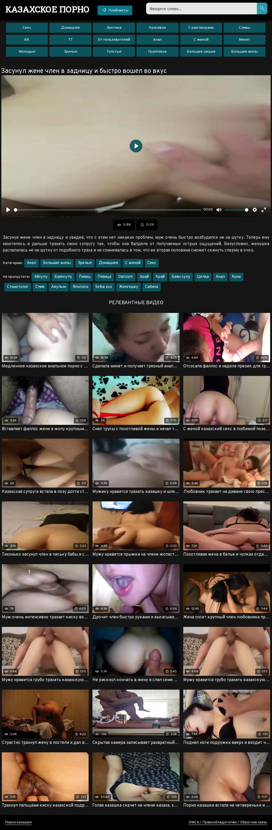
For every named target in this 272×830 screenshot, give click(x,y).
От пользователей (114, 39)
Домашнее (70, 28)
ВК (26, 39)
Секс (27, 28)
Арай (144, 276)
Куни (236, 276)
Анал (157, 39)
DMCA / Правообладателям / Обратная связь (228, 822)
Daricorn (125, 276)
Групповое (157, 51)
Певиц (85, 276)
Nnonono (80, 287)
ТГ (70, 39)
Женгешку (128, 287)
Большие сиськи (201, 51)
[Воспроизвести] (8, 210)
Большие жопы (244, 51)
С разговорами (201, 28)
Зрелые (70, 51)
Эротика (114, 28)
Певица (104, 276)
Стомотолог (17, 287)
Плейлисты (114, 10)
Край (160, 276)
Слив (39, 287)
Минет (244, 39)
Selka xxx (103, 287)
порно (47, 9)
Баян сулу (181, 276)
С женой (201, 39)
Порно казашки (18, 822)
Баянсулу (63, 276)
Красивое (157, 28)
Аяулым (58, 287)
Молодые (27, 51)
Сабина (151, 287)
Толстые (114, 51)
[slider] (107, 209)
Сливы (244, 28)
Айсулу (41, 276)
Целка (203, 276)
